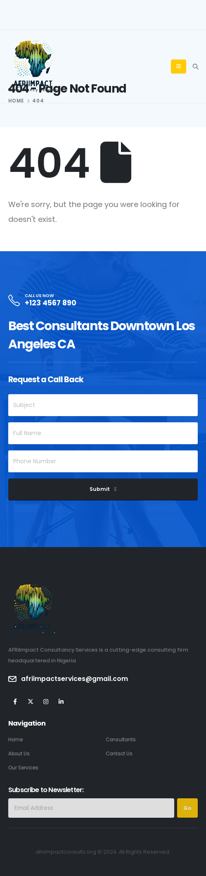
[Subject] (103, 405)
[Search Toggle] (195, 66)
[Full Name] (103, 433)
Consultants (121, 739)
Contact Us (119, 753)
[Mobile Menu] (178, 67)
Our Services (23, 767)
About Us (19, 753)
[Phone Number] (103, 461)
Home (15, 739)
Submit (100, 489)
